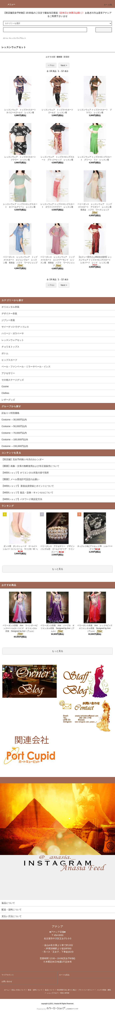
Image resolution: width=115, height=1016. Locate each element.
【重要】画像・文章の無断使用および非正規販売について (30, 466)
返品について (49, 990)
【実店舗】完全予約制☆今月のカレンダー (23, 459)
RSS (62, 993)
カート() (106, 5)
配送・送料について (35, 990)
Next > (64, 65)
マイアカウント (8, 975)
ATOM (67, 993)
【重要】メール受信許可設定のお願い (20, 479)
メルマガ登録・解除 (104, 990)
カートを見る (64, 975)
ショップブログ (52, 993)
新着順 (66, 57)
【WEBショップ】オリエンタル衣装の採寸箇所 (25, 472)
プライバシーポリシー (86, 990)
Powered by (57, 1009)
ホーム (5, 38)
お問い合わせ (7, 981)
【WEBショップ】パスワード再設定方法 (22, 499)
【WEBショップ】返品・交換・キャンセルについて (27, 492)
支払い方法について (18, 990)
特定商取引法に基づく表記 (66, 990)
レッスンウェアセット (18, 38)
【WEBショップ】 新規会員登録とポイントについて (28, 486)
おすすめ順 (50, 57)
